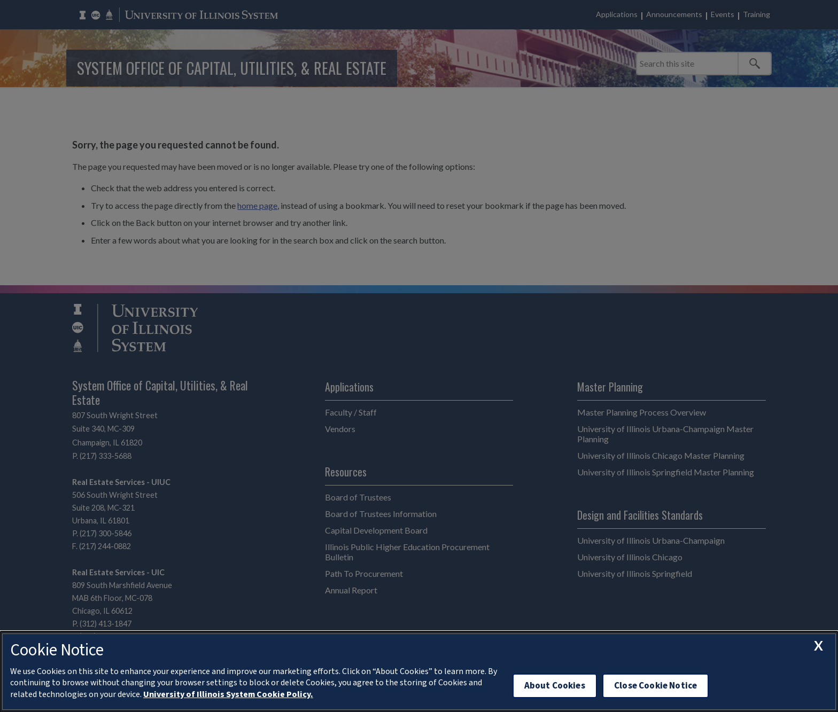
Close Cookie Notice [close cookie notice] (655, 685)
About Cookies (554, 685)
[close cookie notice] (818, 645)
